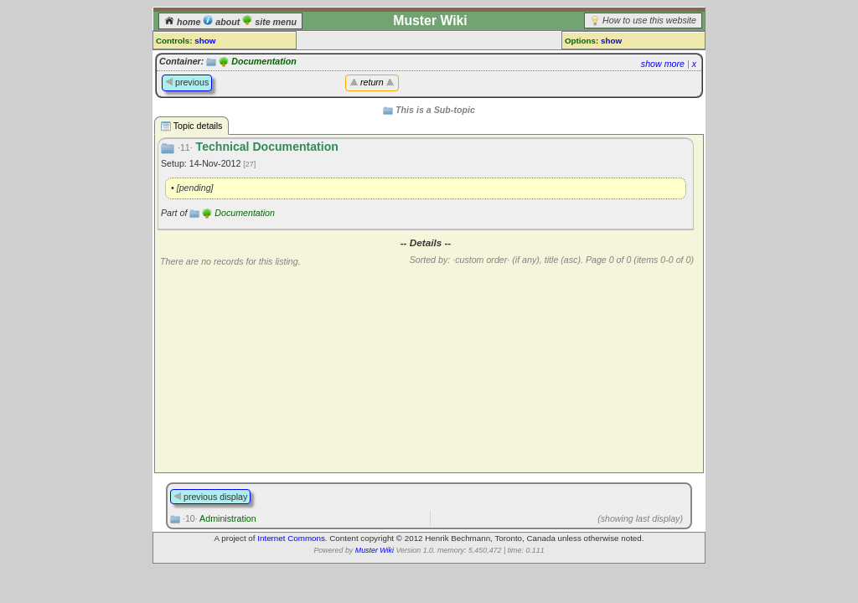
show (204, 40)
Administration (219, 518)
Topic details (191, 126)
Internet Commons (291, 538)
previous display (210, 497)
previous (187, 82)
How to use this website (649, 20)
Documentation (264, 61)
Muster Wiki (374, 550)
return (372, 82)
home (183, 22)
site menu (269, 22)
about (222, 22)
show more (663, 64)
